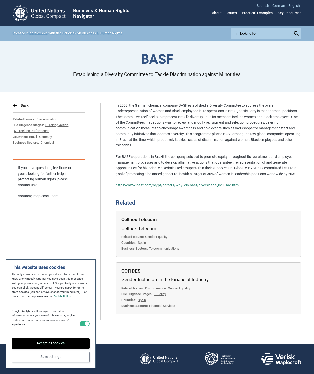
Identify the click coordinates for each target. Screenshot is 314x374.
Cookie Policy (62, 296)
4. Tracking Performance (31, 131)
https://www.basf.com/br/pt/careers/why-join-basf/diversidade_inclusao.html (177, 185)
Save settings (50, 356)
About (217, 13)
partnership (38, 33)
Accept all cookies (51, 343)
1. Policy (160, 294)
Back (24, 105)
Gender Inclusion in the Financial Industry (165, 280)
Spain (142, 243)
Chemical (47, 142)
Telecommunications (164, 248)
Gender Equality (156, 237)
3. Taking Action (56, 125)
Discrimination (46, 119)
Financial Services (162, 306)
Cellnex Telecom (139, 219)
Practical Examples (257, 13)
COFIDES (131, 271)
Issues (231, 13)
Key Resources (289, 13)
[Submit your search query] (297, 33)
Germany (45, 137)
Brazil (33, 137)
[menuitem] (264, 6)
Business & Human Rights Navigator (101, 13)
